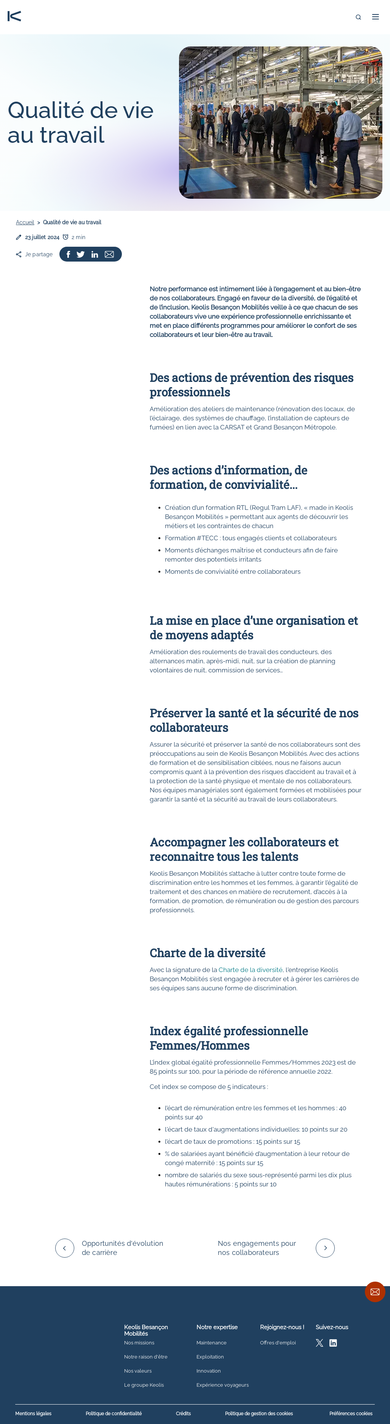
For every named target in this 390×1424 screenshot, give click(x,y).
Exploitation (210, 1357)
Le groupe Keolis (144, 1385)
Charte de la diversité (251, 970)
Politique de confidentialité (114, 1413)
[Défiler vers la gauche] (64, 1248)
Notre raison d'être (146, 1357)
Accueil (25, 222)
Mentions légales (33, 1413)
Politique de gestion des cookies (259, 1413)
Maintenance (212, 1343)
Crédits (183, 1413)
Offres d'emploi (278, 1343)
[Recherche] (358, 17)
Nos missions (139, 1343)
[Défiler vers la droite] (325, 1248)
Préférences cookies (350, 1413)
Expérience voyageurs (223, 1385)
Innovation (209, 1371)
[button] (375, 17)
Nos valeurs (138, 1371)
